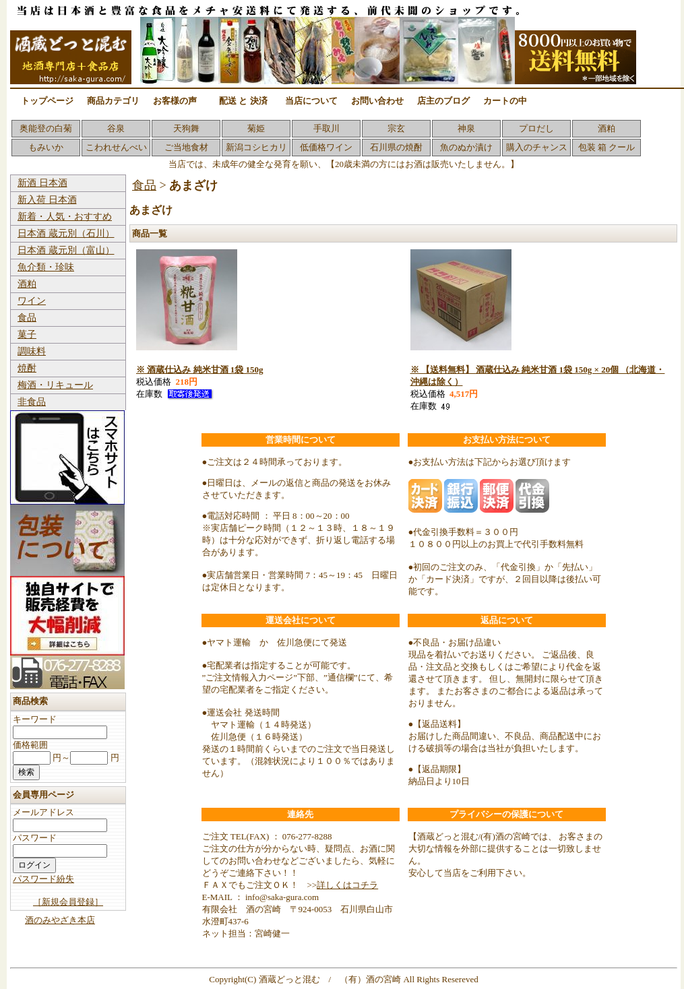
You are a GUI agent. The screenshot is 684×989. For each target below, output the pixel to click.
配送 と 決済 (243, 101)
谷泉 (116, 128)
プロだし (536, 128)
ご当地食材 (186, 147)
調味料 (32, 351)
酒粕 (606, 128)
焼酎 (27, 368)
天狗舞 (186, 128)
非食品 (32, 402)
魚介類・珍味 (46, 267)
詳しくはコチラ (347, 885)
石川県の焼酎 (396, 147)
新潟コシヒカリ (256, 147)
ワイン (32, 301)
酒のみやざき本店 (60, 920)
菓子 (27, 334)
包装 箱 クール (606, 147)
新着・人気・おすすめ (65, 217)
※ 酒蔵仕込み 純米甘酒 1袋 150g (199, 369)
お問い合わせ (377, 101)
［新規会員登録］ (68, 902)
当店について (311, 101)
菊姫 (256, 128)
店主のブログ (443, 101)
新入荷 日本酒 (47, 200)
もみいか (45, 147)
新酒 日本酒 (42, 183)
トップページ (47, 101)
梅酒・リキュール (55, 385)
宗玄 (396, 128)
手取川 (326, 128)
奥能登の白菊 (46, 128)
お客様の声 (175, 101)
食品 (27, 318)
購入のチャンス (536, 147)
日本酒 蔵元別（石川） (66, 233)
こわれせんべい (116, 147)
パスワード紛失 (43, 879)
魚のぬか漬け (466, 147)
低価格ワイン (326, 147)
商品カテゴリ (113, 101)
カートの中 (505, 101)
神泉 (466, 128)
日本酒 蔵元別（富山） (66, 250)
